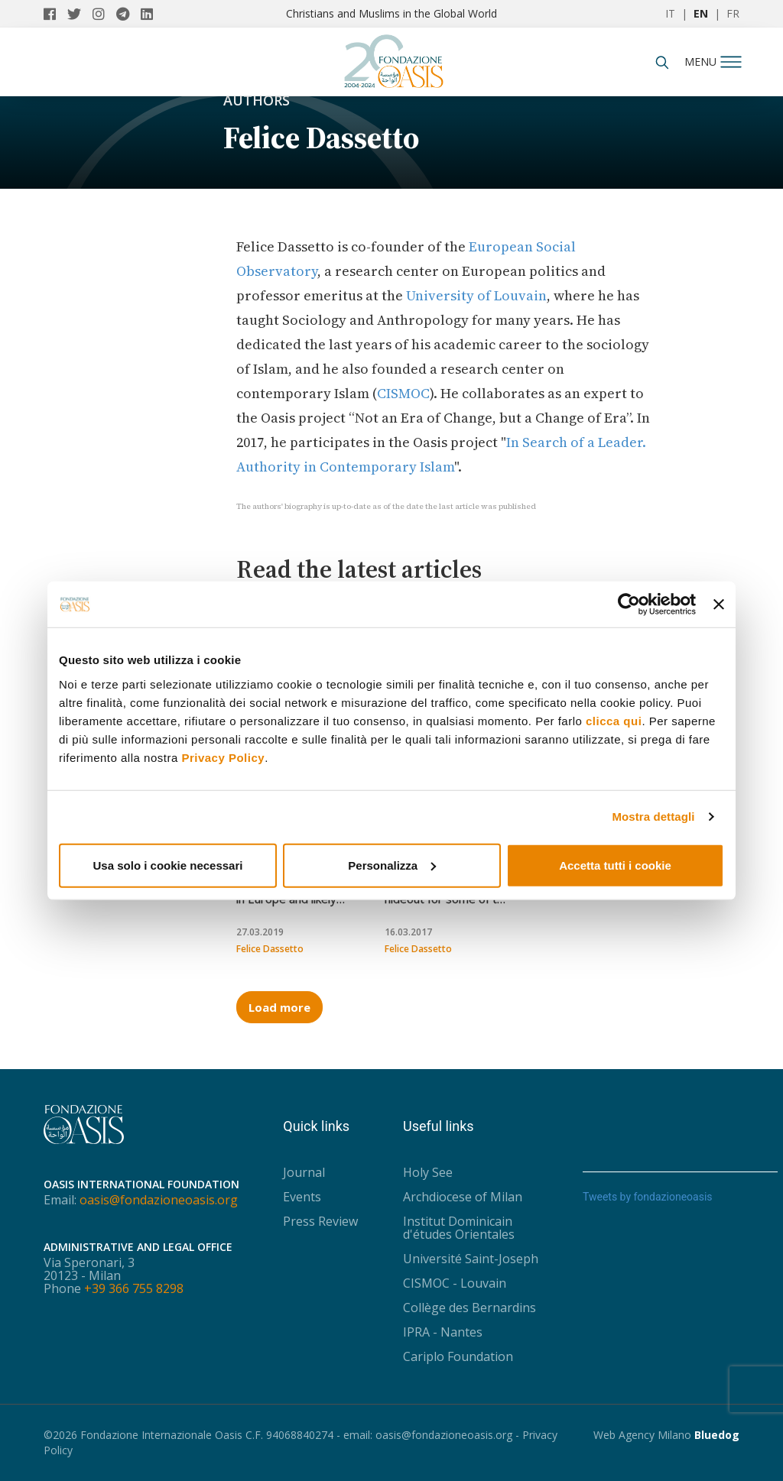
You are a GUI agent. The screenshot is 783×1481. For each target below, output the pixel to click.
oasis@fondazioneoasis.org (159, 1199)
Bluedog (716, 1435)
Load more (279, 1007)
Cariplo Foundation (458, 1356)
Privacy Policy (223, 756)
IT (670, 13)
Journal (304, 1172)
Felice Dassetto (270, 948)
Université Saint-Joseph (470, 1258)
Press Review (320, 1221)
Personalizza (392, 864)
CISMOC (403, 393)
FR (732, 13)
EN (701, 13)
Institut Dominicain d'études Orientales (459, 1228)
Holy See (428, 1172)
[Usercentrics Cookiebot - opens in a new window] (629, 604)
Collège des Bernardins (469, 1307)
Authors (256, 100)
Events (302, 1196)
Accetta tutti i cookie (615, 864)
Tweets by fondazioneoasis (648, 1197)
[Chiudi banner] (718, 604)
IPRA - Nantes (442, 1332)
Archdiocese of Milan (462, 1196)
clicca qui (614, 720)
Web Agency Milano (642, 1435)
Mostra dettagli (653, 816)
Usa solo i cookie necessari (168, 864)
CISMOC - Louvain (454, 1283)
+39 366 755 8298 (134, 1288)
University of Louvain (476, 295)
